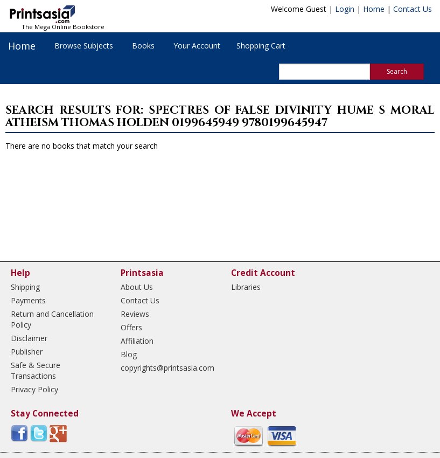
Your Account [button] (196, 45)
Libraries (246, 287)
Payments (28, 300)
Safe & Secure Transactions (35, 370)
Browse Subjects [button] (83, 45)
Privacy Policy (34, 389)
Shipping (25, 287)
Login (344, 9)
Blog (129, 354)
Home (374, 9)
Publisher (27, 351)
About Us (137, 287)
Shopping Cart (260, 45)
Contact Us (412, 9)
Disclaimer (29, 338)
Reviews (135, 314)
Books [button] (143, 45)
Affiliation (137, 341)
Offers (131, 327)
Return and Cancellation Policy (52, 319)
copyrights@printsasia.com (166, 368)
